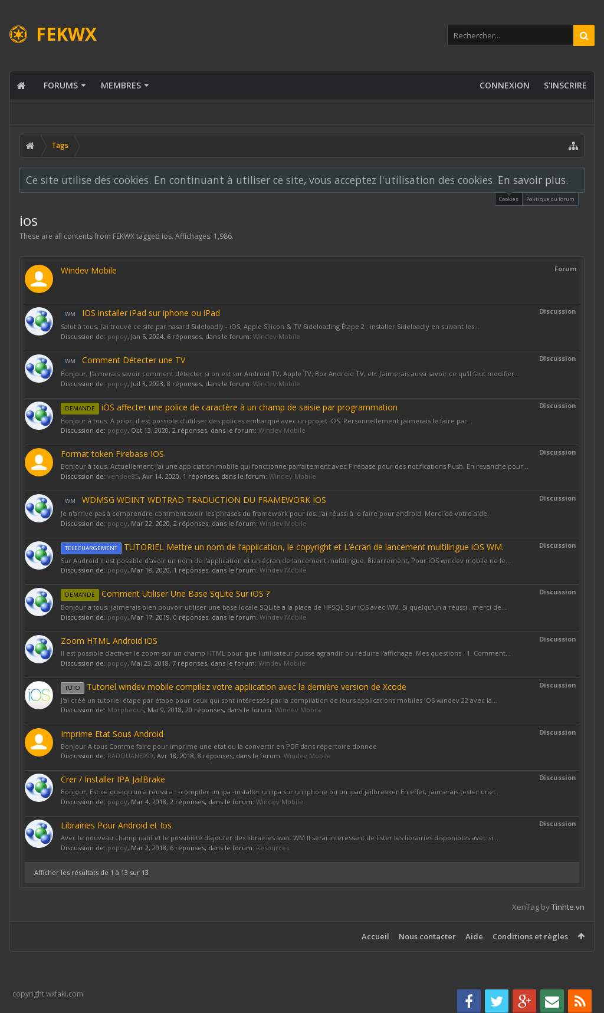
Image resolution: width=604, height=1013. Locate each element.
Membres (121, 85)
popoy (117, 336)
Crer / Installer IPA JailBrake (113, 779)
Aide (474, 936)
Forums (61, 85)
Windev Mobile (89, 270)
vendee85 (123, 476)
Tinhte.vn (568, 907)
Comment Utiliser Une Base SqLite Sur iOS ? (165, 593)
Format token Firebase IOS (112, 453)
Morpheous (125, 709)
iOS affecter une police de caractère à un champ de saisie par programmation (229, 407)
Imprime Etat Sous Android (112, 733)
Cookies (508, 198)
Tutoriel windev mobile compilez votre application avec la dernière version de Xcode (233, 686)
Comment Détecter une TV (123, 360)
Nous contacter (427, 936)
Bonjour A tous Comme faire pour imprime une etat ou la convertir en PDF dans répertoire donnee (219, 746)
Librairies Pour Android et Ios (116, 825)
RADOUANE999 (130, 755)
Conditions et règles (530, 936)
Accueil (375, 936)
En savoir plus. (533, 180)
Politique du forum (550, 199)
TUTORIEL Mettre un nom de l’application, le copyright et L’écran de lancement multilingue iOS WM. (282, 546)
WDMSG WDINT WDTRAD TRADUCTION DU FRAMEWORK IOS (193, 499)
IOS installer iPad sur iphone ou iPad (140, 312)
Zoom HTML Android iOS (109, 640)
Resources (272, 847)
